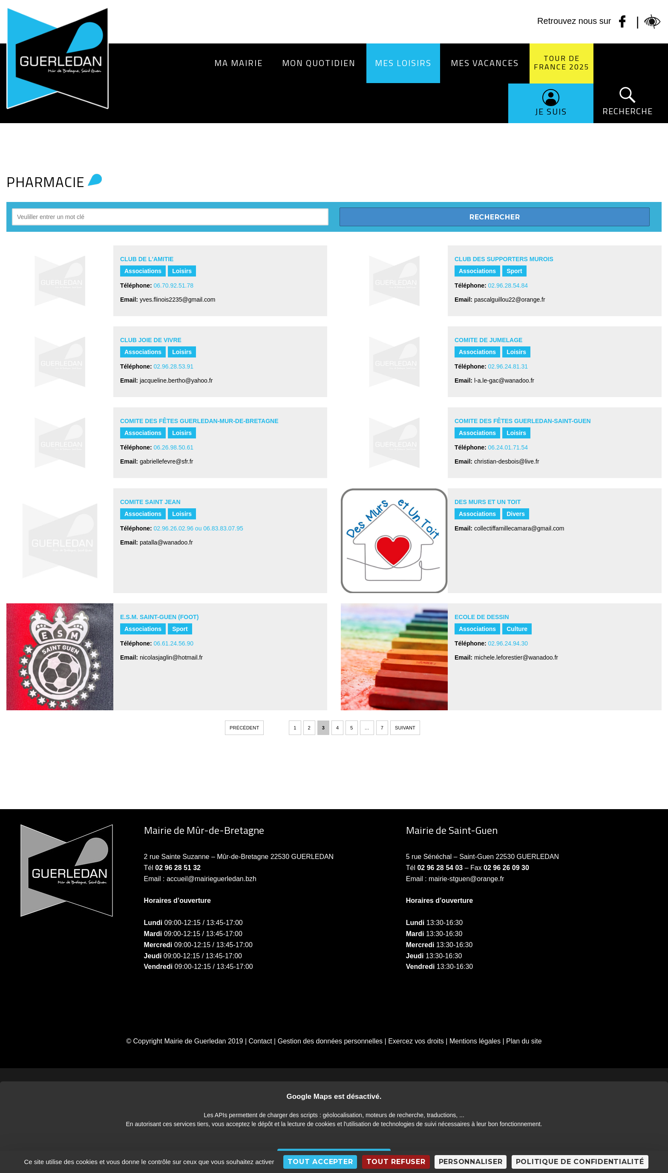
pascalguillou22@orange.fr (509, 299)
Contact (260, 1041)
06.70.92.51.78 (173, 285)
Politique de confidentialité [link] (580, 1162)
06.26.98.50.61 (173, 447)
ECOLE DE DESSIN (482, 617)
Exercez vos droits (416, 1041)
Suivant (405, 727)
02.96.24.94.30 (508, 643)
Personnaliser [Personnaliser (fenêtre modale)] (471, 1162)
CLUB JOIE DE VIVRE (150, 340)
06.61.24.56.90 (173, 643)
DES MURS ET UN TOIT (488, 502)
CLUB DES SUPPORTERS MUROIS (504, 259)
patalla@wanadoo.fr (166, 542)
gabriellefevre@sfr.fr (166, 461)
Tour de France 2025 (562, 62)
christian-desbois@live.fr (506, 461)
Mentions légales (475, 1041)
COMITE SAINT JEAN (150, 502)
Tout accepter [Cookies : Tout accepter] (320, 1162)
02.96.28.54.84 (508, 285)
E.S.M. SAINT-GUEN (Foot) (159, 617)
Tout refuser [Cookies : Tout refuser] (396, 1162)
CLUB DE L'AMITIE (146, 259)
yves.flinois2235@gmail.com (178, 299)
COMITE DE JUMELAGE (489, 340)
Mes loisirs (403, 62)
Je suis (551, 111)
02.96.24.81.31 (508, 366)
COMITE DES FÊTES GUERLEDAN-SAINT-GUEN (523, 421)
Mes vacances (485, 62)
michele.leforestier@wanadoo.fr (516, 657)
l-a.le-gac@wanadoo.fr (504, 380)
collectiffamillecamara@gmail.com (519, 528)
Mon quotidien (319, 62)
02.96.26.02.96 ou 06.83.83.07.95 (198, 528)
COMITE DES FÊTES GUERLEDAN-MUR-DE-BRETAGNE (199, 421)
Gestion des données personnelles (330, 1041)
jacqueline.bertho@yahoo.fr (176, 380)
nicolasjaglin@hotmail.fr (171, 657)
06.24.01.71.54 (508, 447)
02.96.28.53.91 (173, 366)
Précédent (244, 727)
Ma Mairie (238, 62)
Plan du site (524, 1041)
